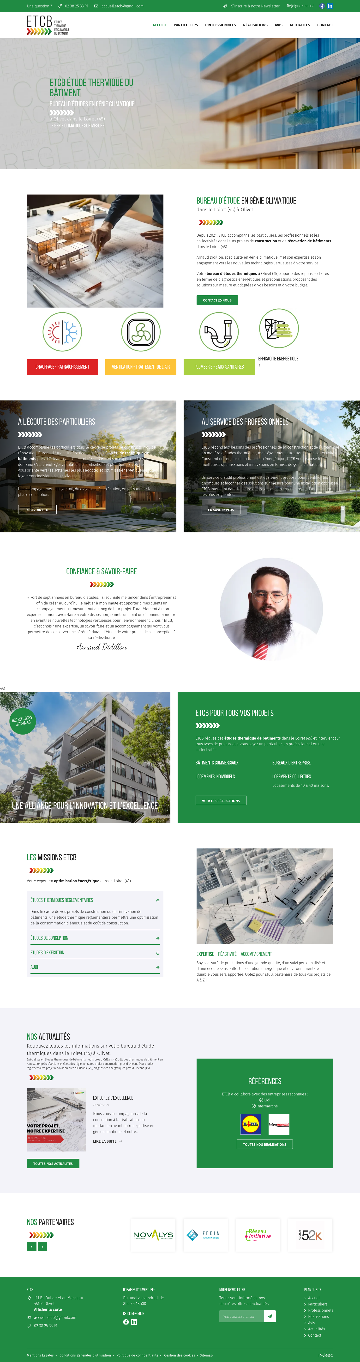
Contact (325, 25)
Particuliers (186, 25)
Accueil (160, 25)
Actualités (300, 25)
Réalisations (255, 25)
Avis (278, 25)
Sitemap (206, 1355)
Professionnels (220, 25)
